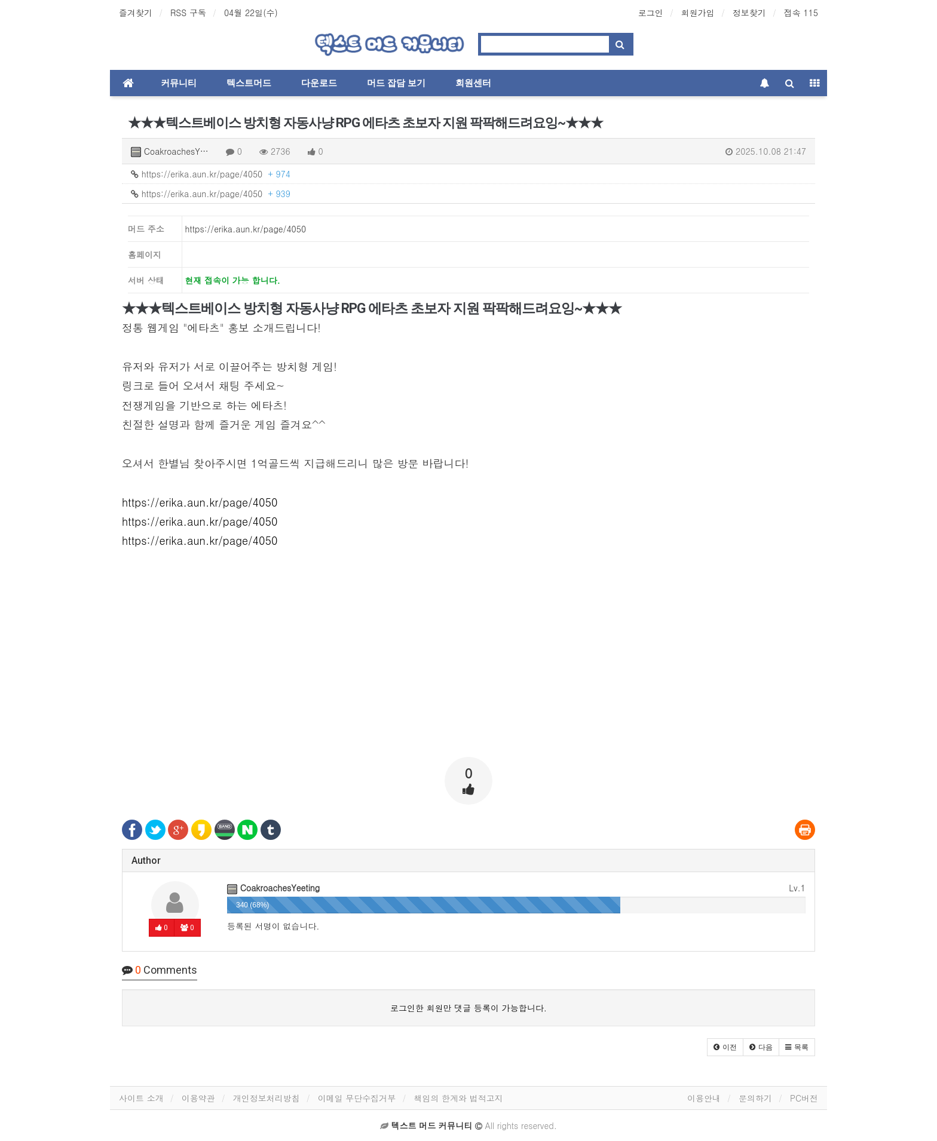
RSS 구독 (188, 13)
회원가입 (698, 13)
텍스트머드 (248, 83)
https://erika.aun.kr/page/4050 (210, 174)
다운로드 (319, 83)
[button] (725, 1047)
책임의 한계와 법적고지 (458, 1098)
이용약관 (198, 1098)
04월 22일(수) (251, 13)
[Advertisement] (468, 664)
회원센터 (473, 83)
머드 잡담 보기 (396, 83)
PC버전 (804, 1098)
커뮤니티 (179, 83)
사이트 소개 (141, 1098)
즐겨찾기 (135, 13)
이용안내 (704, 1098)
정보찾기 (749, 13)
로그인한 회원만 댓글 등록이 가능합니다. (468, 1008)
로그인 (650, 13)
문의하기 (755, 1098)
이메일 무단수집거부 (357, 1098)
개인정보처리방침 (266, 1098)
